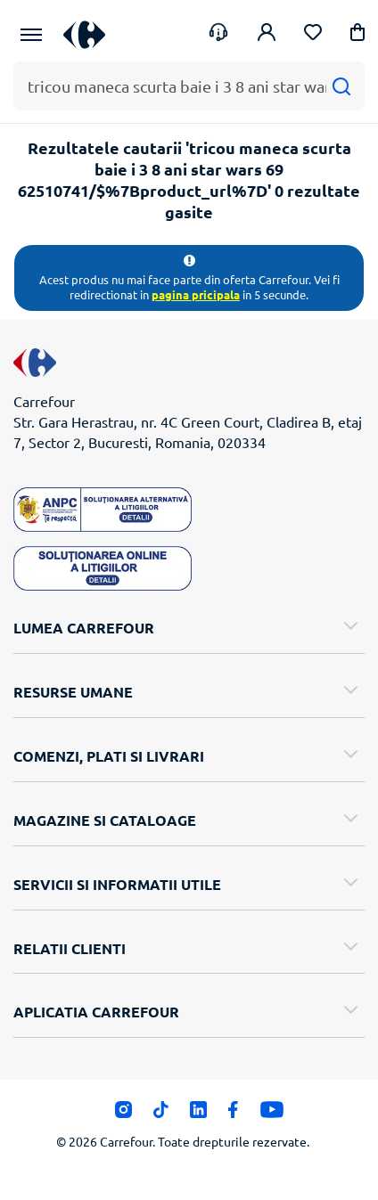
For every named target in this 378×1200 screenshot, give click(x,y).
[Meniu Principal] (31, 35)
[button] (357, 35)
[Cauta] (341, 85)
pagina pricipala (196, 294)
